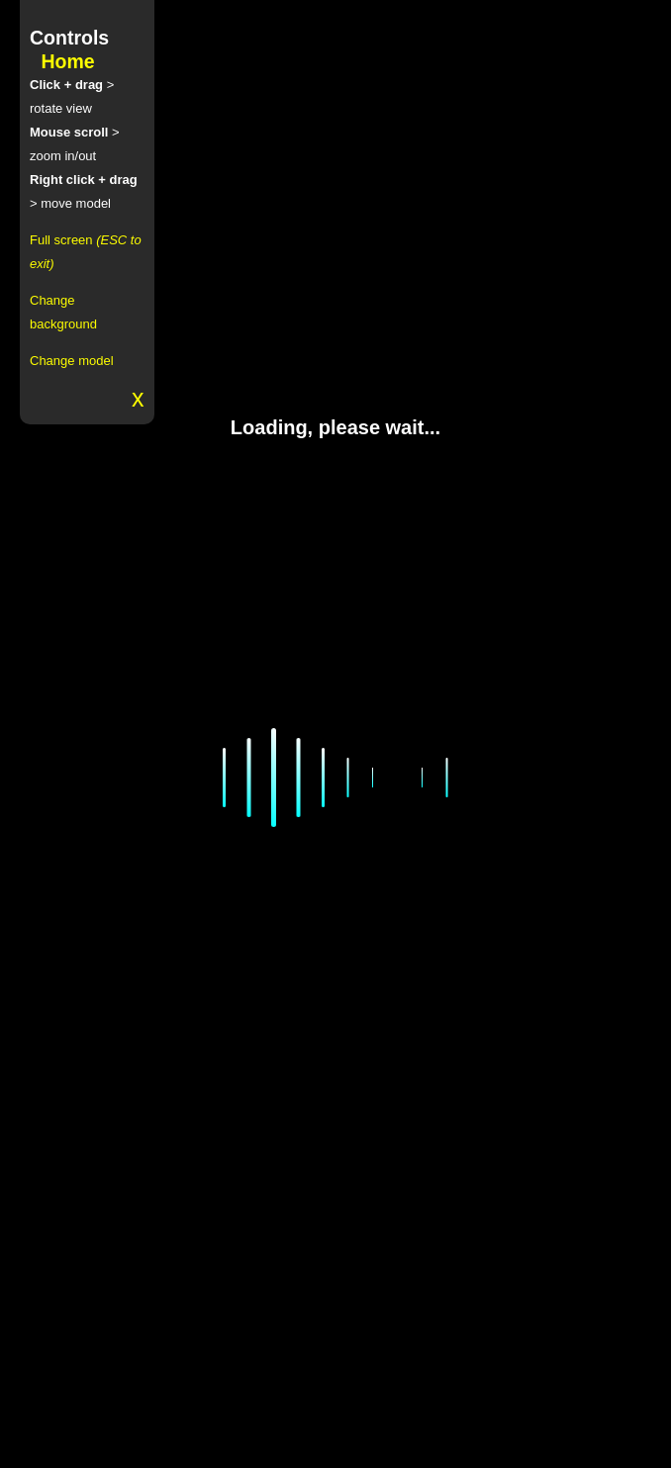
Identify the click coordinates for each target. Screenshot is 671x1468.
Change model (72, 360)
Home (67, 61)
